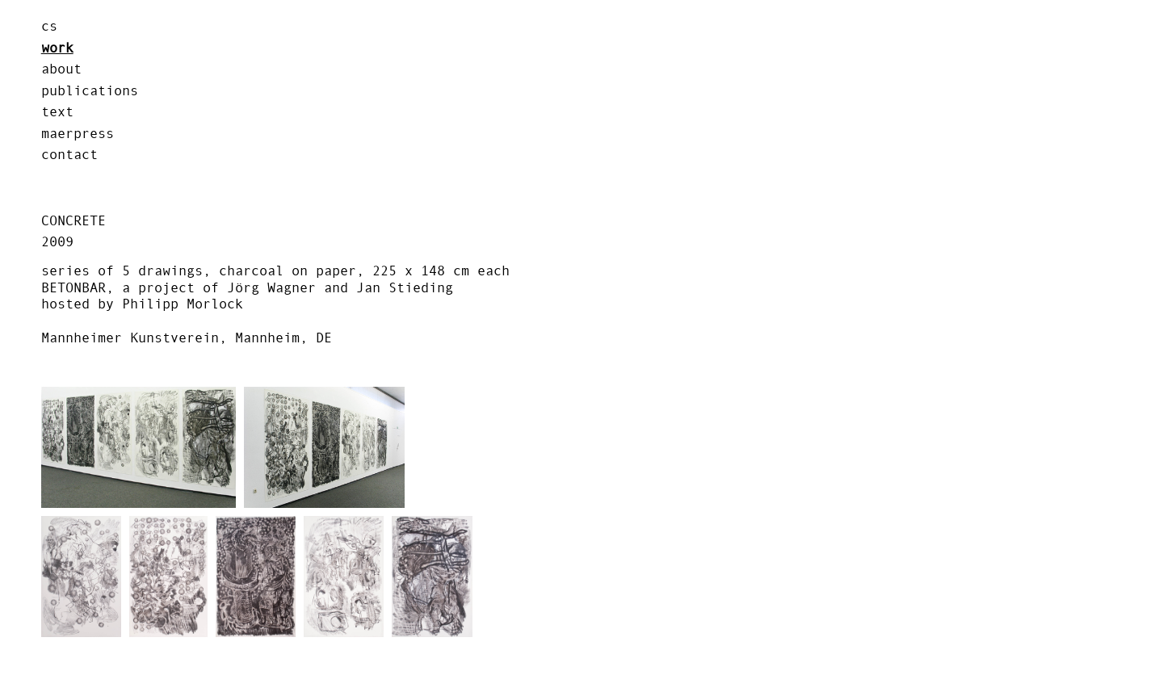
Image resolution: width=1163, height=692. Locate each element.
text (57, 111)
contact (69, 154)
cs (49, 26)
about (61, 69)
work (57, 48)
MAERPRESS (77, 133)
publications (89, 90)
